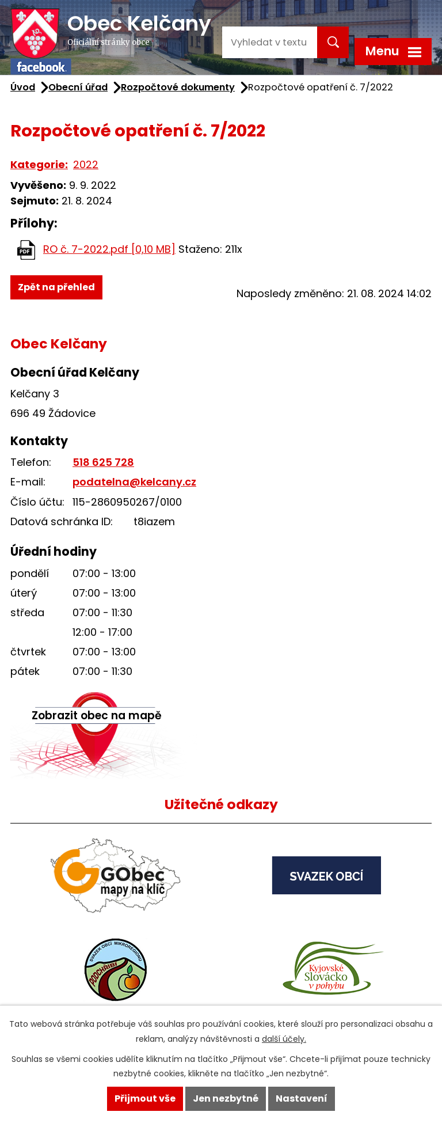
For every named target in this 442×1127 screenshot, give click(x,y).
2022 (85, 164)
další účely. (284, 1039)
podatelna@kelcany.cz (134, 482)
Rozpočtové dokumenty (178, 87)
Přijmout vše (145, 1098)
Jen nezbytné (225, 1098)
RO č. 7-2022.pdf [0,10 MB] (109, 249)
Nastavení (301, 1098)
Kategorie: (39, 164)
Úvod (22, 87)
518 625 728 (103, 462)
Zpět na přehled (56, 287)
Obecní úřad (78, 87)
